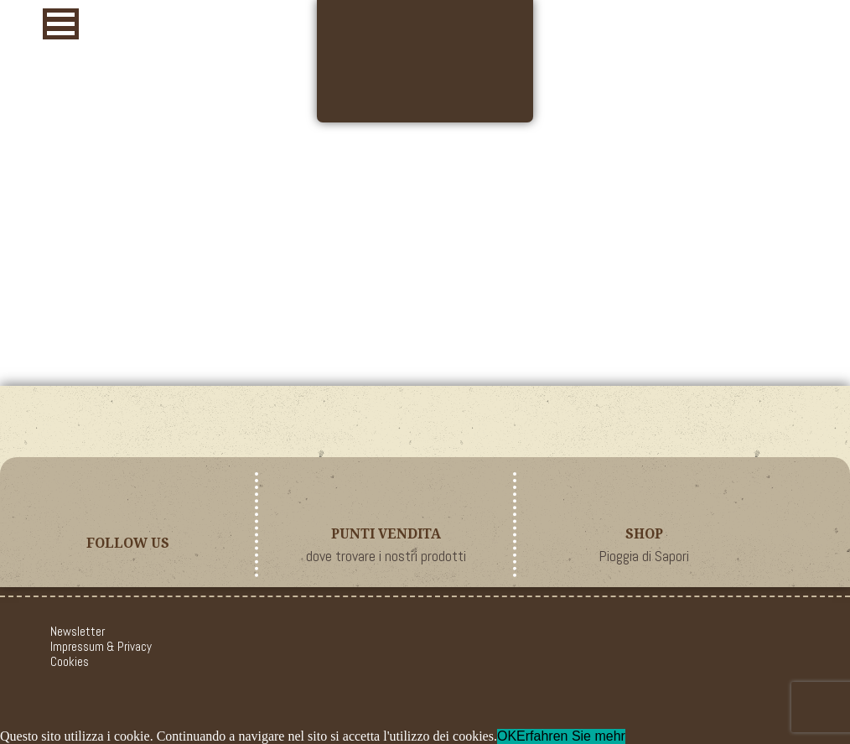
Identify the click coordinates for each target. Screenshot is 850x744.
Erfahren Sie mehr (570, 736)
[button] (61, 23)
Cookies (69, 661)
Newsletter (77, 631)
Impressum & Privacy (101, 646)
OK (506, 736)
